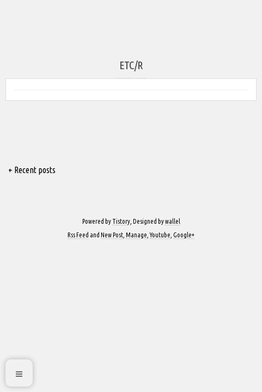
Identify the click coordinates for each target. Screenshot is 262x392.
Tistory (121, 221)
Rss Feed (78, 234)
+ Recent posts (32, 170)
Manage (136, 234)
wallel (172, 221)
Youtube (160, 234)
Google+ (183, 234)
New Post (112, 234)
